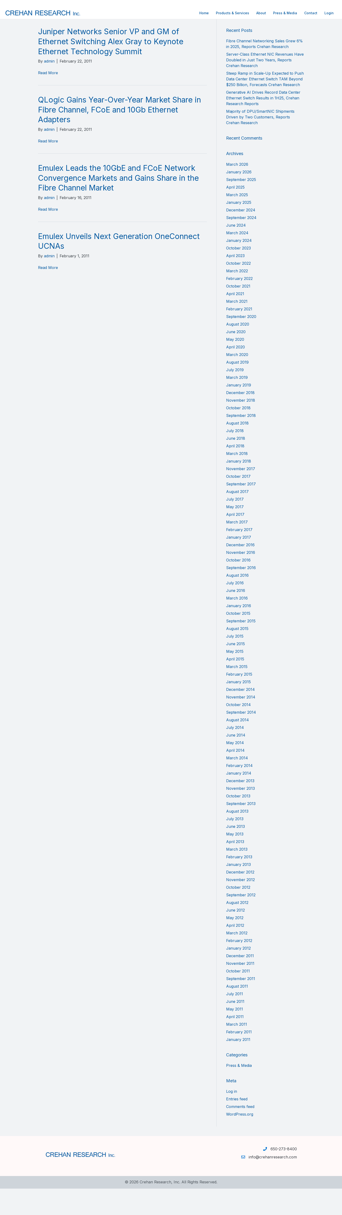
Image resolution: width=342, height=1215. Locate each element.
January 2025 (238, 228)
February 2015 (239, 700)
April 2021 (235, 319)
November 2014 (240, 723)
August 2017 (237, 517)
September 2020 (241, 342)
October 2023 (238, 274)
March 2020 (237, 380)
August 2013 (237, 837)
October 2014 (238, 730)
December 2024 (240, 236)
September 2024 (241, 243)
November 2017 (240, 495)
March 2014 (237, 784)
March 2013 (236, 875)
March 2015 (236, 692)
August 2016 (237, 601)
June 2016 (235, 616)
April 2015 (235, 685)
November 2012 (240, 905)
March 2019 (237, 403)
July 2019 (235, 396)
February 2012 (239, 966)
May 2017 (235, 533)
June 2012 (235, 936)
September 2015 (241, 647)
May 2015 (234, 677)
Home (171, 13)
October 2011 (238, 997)
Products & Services (199, 13)
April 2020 (235, 373)
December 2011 (240, 982)
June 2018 (235, 464)
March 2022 (237, 297)
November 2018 (240, 426)
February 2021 (239, 335)
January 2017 (238, 563)
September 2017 (241, 510)
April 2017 (235, 540)
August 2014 (237, 746)
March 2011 (236, 1050)
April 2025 (235, 213)
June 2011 (235, 1027)
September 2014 (241, 738)
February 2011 (239, 1058)
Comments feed (240, 1133)
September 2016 (241, 593)
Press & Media (252, 13)
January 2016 (238, 631)
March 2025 (237, 221)
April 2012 (235, 951)
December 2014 (240, 715)
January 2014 (238, 799)
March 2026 (237, 190)
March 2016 (237, 624)
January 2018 (238, 487)
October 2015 (238, 639)
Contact (277, 13)
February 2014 (239, 791)
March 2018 (237, 479)
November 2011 (240, 989)
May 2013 (234, 860)
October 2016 (238, 586)
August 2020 (237, 350)
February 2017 (239, 555)
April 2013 (235, 867)
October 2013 (238, 822)
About (228, 13)
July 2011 (234, 1020)
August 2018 (237, 449)
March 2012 (236, 959)
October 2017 (238, 502)
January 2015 (238, 708)
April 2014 (235, 776)
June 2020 (236, 358)
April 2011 (235, 1042)
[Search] (265, 40)
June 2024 (236, 251)
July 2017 (235, 525)
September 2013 (241, 829)
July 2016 (235, 609)
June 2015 (235, 670)
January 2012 (238, 974)
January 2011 (238, 1065)
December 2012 (240, 898)
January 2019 (238, 411)
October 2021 (238, 312)
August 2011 (237, 1012)
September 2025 (241, 205)
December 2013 (240, 807)
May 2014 (235, 768)
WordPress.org (239, 1140)
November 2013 (240, 814)
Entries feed (236, 1125)
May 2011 (234, 1035)
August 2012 (237, 928)
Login (295, 13)
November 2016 (240, 578)
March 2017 (237, 548)
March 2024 (237, 259)
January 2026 (239, 198)
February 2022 (239, 304)
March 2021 (236, 327)
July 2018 (235, 456)
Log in (231, 1117)
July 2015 (234, 662)
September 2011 (240, 1004)
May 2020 (235, 365)
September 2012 (241, 921)
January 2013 (238, 890)
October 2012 (238, 913)
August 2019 (237, 388)
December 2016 (240, 571)
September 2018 (241, 441)
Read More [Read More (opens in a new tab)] (48, 99)
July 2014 (235, 753)
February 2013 (239, 883)
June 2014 (235, 761)
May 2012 (234, 944)
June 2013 (235, 852)
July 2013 (234, 845)
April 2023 (235, 281)
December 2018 (240, 418)
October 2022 (238, 289)
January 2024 (239, 266)
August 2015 (237, 654)
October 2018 (238, 434)
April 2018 (235, 472)
